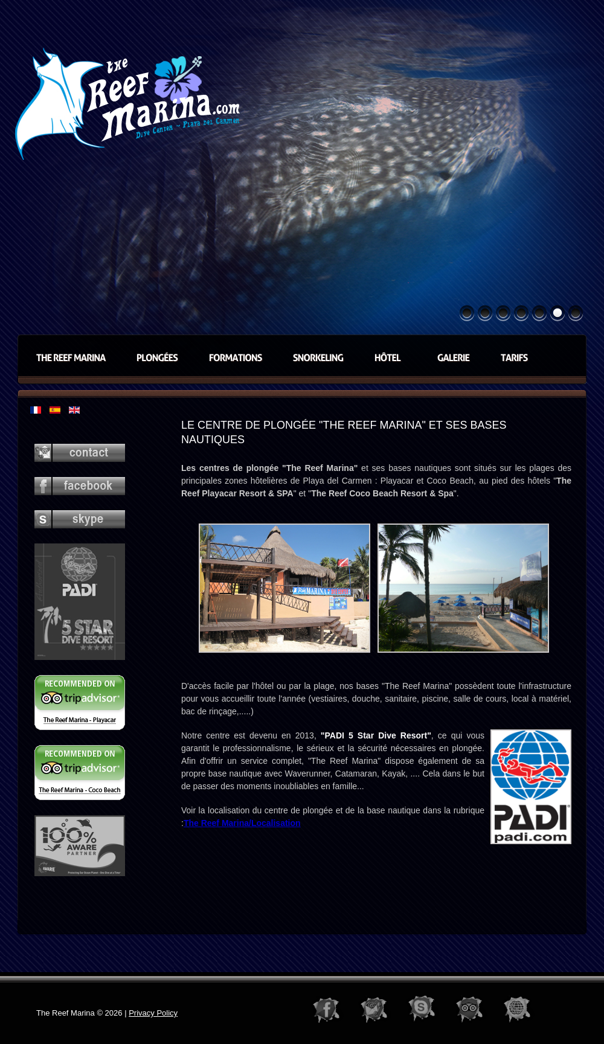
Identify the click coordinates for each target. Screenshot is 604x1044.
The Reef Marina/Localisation (242, 823)
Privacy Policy (153, 1012)
